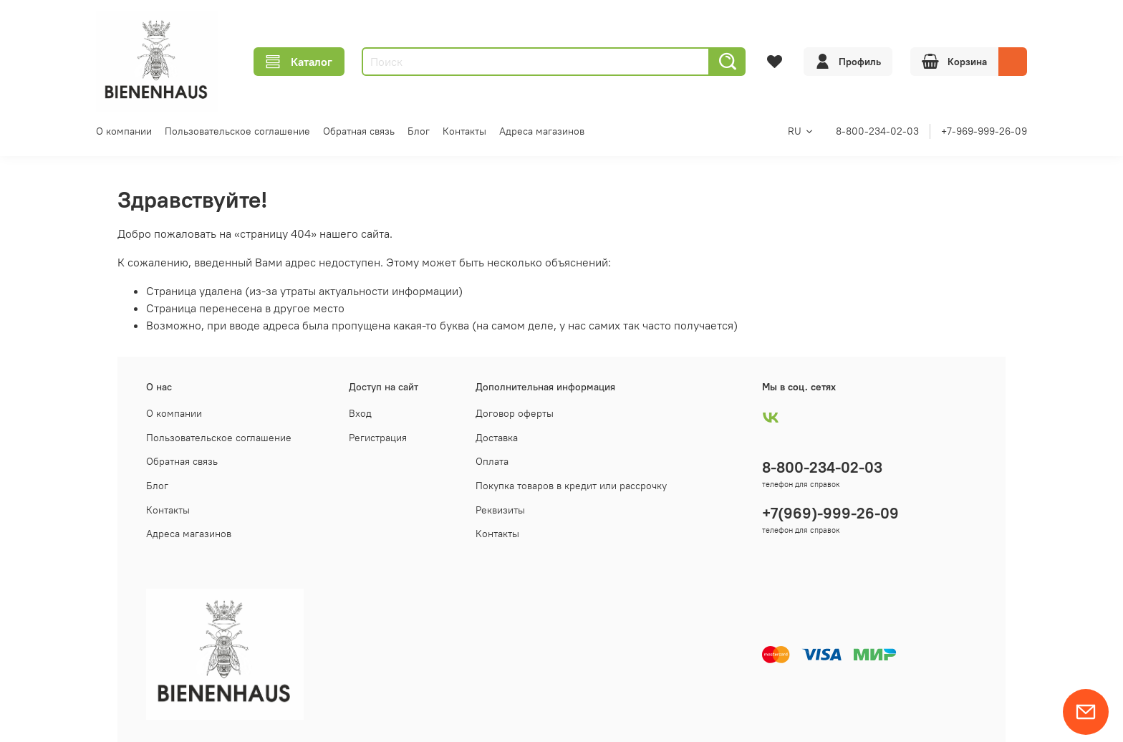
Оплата (492, 461)
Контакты (464, 131)
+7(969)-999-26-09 (830, 513)
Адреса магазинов (541, 131)
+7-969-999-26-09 (984, 131)
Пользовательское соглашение (237, 131)
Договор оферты (515, 413)
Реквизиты (500, 510)
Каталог (299, 61)
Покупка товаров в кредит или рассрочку (571, 485)
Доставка (497, 437)
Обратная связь (359, 131)
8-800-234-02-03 (877, 131)
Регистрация (378, 437)
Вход (360, 413)
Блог (419, 131)
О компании (124, 131)
